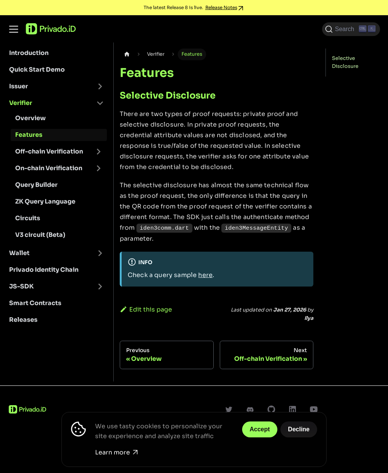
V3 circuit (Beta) (40, 235)
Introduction (28, 53)
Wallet (19, 253)
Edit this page (146, 309)
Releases (23, 320)
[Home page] (127, 54)
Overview (30, 118)
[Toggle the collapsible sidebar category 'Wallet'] (100, 253)
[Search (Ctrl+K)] (351, 29)
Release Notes (221, 7)
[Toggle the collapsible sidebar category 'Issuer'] (100, 86)
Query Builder (36, 185)
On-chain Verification (48, 168)
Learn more (116, 452)
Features (28, 135)
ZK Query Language (45, 201)
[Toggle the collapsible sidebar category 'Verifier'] (100, 103)
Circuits (27, 218)
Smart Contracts (35, 303)
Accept (260, 429)
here (205, 275)
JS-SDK (21, 286)
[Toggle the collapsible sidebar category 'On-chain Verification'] (98, 168)
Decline (299, 429)
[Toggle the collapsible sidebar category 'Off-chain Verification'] (98, 152)
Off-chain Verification (49, 151)
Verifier (20, 103)
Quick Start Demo (37, 70)
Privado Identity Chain (43, 270)
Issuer (18, 86)
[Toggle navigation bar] (13, 29)
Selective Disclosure (345, 62)
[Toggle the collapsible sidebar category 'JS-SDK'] (100, 286)
